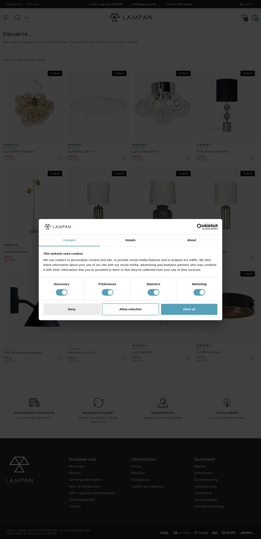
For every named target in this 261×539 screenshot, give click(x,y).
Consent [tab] (69, 240)
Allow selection (130, 309)
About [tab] (191, 240)
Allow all (189, 309)
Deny (72, 309)
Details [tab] (130, 240)
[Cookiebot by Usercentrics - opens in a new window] (200, 227)
